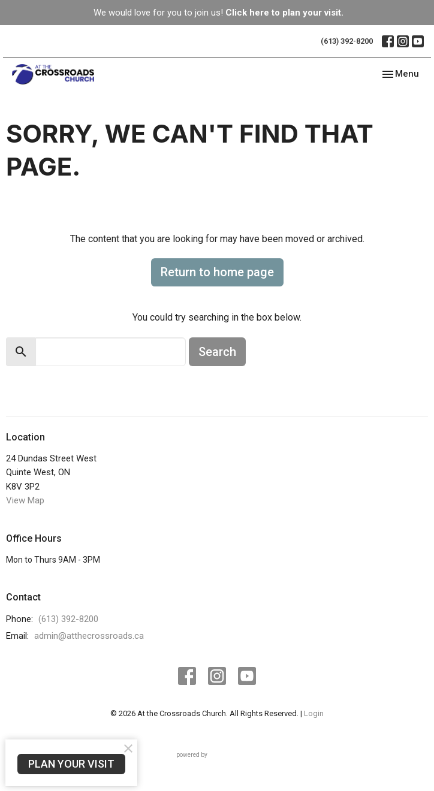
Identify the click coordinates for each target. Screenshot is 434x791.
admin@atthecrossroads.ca (89, 635)
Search (217, 352)
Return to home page (217, 272)
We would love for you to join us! (218, 12)
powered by (217, 754)
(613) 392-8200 (347, 41)
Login (314, 713)
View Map (25, 500)
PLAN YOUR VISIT (71, 763)
